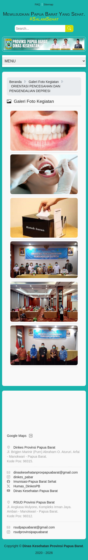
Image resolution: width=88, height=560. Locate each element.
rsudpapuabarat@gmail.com (34, 527)
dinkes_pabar (23, 477)
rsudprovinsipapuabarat (30, 532)
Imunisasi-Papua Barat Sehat (34, 481)
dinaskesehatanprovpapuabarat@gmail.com (45, 472)
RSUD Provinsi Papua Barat (33, 502)
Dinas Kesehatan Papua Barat (35, 491)
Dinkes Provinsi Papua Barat (34, 447)
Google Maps (19, 436)
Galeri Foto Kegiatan (44, 82)
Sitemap (48, 4)
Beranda (15, 82)
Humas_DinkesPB (26, 486)
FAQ (37, 4)
